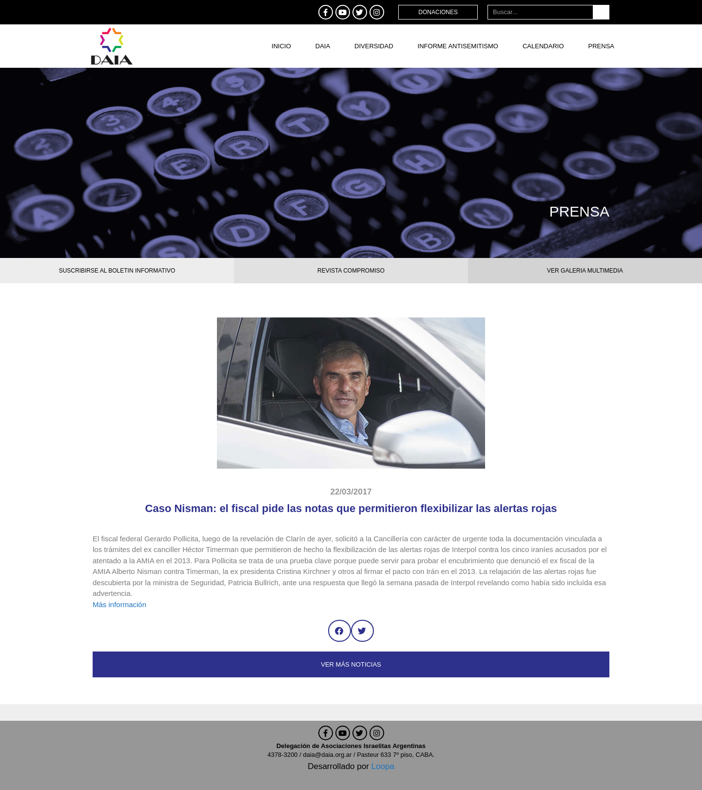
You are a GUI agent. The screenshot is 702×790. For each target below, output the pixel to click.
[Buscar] (601, 12)
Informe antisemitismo (458, 46)
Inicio (281, 46)
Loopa (382, 766)
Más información (119, 604)
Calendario (543, 46)
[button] (339, 631)
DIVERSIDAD (373, 46)
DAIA (322, 46)
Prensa (601, 46)
